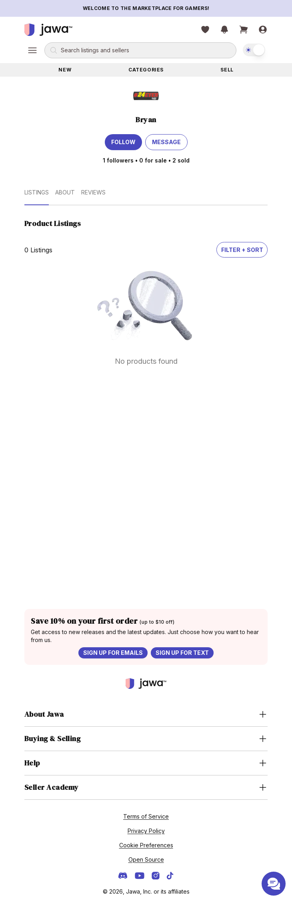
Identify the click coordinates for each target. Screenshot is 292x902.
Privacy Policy (146, 830)
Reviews (93, 192)
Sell (226, 70)
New (64, 70)
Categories (146, 70)
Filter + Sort (242, 249)
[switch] (254, 50)
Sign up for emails (113, 652)
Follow (123, 142)
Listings (36, 192)
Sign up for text (182, 652)
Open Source (146, 859)
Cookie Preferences (146, 845)
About (65, 192)
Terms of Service (146, 816)
